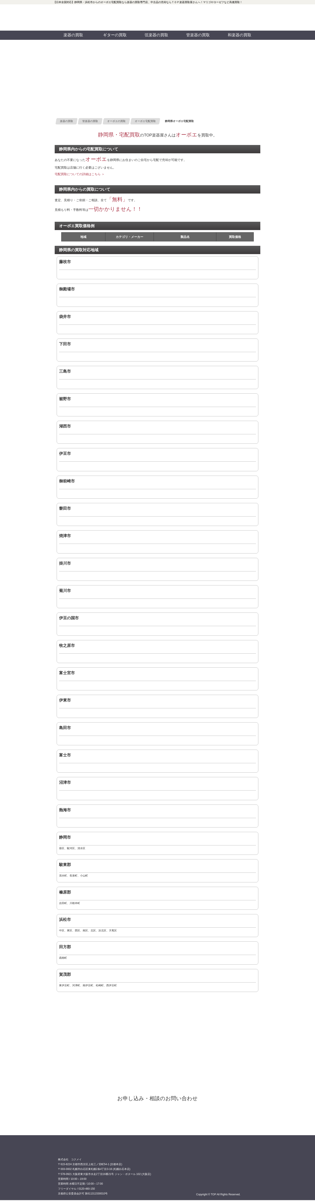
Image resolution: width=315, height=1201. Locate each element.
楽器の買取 (73, 35)
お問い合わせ (235, 17)
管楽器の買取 (198, 35)
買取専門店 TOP (69, 1150)
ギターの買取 (115, 35)
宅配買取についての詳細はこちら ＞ (80, 174)
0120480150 (127, 17)
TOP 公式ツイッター (183, 24)
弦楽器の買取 (156, 35)
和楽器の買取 (239, 35)
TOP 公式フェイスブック (183, 10)
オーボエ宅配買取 (157, 1115)
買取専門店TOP (74, 17)
